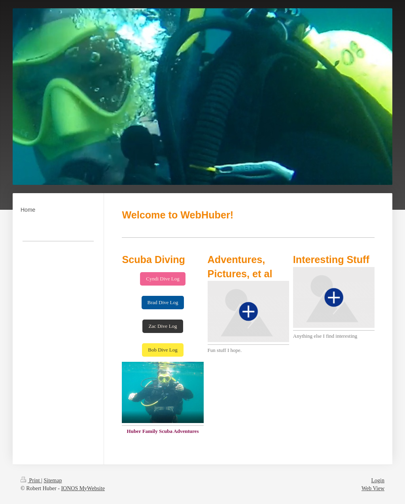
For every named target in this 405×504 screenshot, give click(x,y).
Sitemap (53, 480)
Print (31, 480)
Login (377, 480)
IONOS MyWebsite (82, 488)
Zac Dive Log (162, 326)
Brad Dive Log (163, 302)
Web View (372, 488)
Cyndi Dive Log (163, 279)
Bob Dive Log (162, 350)
